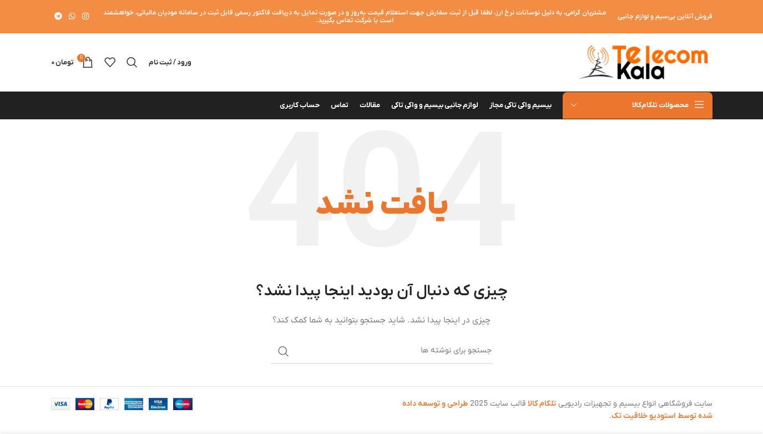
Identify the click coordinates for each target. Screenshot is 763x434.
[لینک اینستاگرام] (85, 17)
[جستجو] (132, 62)
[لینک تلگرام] (58, 17)
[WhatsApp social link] (72, 17)
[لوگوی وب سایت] (643, 62)
